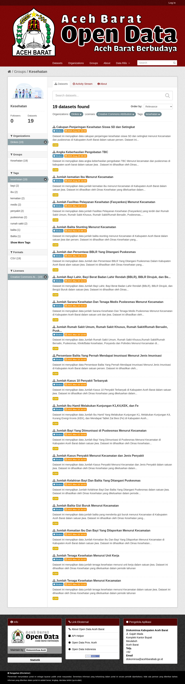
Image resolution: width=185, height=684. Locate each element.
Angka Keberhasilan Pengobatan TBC (82, 152)
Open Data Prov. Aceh (82, 642)
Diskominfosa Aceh (36, 650)
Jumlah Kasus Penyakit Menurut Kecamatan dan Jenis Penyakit (100, 455)
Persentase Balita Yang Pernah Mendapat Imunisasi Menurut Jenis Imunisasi (109, 355)
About (107, 63)
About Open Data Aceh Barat (86, 629)
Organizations (76, 63)
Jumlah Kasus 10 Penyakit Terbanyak (81, 380)
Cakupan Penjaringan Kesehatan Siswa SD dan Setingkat (95, 127)
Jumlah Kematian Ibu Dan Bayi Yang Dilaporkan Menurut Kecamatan (103, 530)
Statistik (34, 660)
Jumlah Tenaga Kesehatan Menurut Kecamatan (88, 580)
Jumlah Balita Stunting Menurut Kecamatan (86, 227)
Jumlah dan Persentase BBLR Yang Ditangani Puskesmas (96, 251)
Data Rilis (123, 63)
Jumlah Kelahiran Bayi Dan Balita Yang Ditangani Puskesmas (98, 480)
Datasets (57, 63)
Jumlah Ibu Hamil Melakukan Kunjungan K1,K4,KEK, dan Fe (97, 405)
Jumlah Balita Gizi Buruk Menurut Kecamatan (87, 505)
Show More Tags (20, 242)
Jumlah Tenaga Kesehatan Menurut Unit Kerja (87, 555)
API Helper (76, 635)
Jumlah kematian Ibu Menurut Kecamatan (84, 176)
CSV (55, 145)
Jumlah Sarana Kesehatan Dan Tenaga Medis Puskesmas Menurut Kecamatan (109, 301)
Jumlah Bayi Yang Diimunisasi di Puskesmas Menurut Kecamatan (101, 430)
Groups (94, 63)
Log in (172, 2)
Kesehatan (38, 72)
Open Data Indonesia (82, 649)
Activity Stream (82, 83)
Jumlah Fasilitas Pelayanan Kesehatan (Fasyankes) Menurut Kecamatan (105, 202)
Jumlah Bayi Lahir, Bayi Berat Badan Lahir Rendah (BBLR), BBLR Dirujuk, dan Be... (113, 277)
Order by (136, 106)
